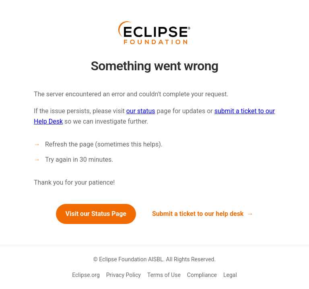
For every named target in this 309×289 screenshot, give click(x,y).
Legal (230, 275)
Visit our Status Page (96, 214)
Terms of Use (164, 275)
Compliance (202, 275)
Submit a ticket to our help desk (198, 214)
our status (140, 111)
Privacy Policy (123, 275)
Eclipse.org (86, 275)
